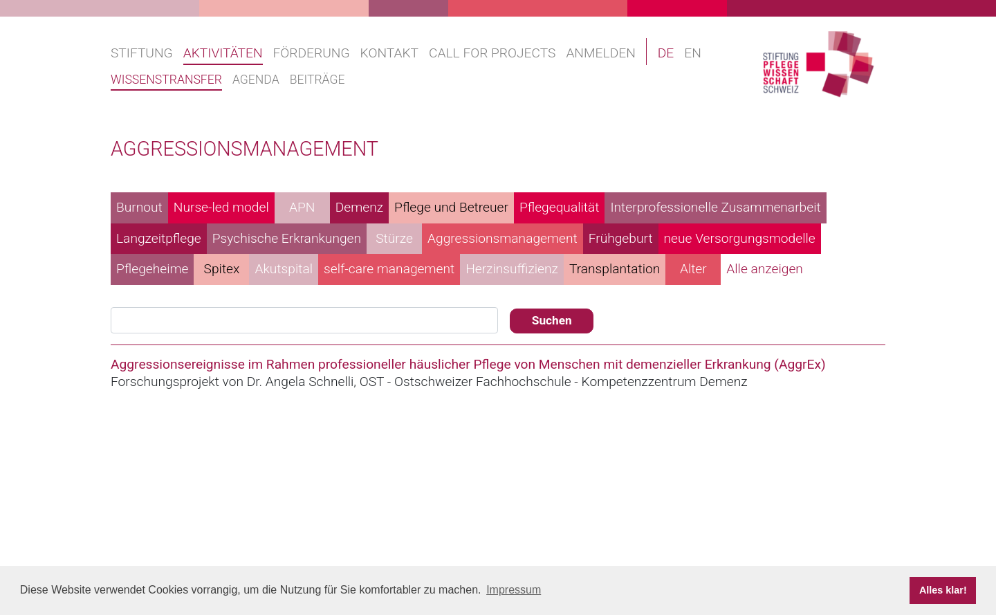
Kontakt (389, 53)
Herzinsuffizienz (511, 269)
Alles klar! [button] (943, 590)
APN (302, 207)
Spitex (222, 269)
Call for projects (492, 53)
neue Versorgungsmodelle (739, 238)
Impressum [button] (513, 590)
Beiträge (317, 79)
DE (666, 53)
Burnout (139, 207)
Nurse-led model (221, 207)
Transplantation (614, 269)
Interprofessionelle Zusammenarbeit (715, 207)
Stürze (394, 238)
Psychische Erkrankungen (286, 238)
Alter (693, 269)
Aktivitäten (223, 53)
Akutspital (284, 269)
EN (692, 53)
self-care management (389, 269)
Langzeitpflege (158, 238)
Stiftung (142, 53)
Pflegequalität (559, 207)
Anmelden (600, 53)
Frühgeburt (621, 238)
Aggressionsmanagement (502, 238)
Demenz (359, 207)
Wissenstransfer (166, 79)
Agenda (255, 79)
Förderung (311, 53)
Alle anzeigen (764, 269)
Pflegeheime (152, 269)
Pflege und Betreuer (451, 207)
